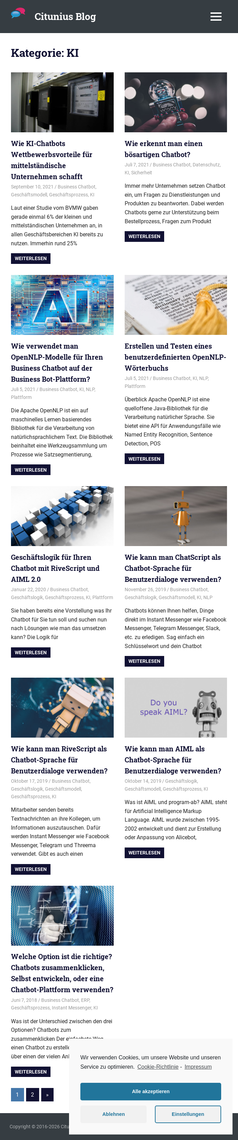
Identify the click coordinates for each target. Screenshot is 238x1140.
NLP (90, 389)
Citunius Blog (65, 16)
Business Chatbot (76, 186)
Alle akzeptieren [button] (151, 1091)
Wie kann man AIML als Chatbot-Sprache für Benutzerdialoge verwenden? (173, 759)
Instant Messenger (71, 1007)
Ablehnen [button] (113, 1114)
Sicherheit (141, 172)
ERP (85, 1000)
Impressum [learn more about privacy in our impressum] (198, 1067)
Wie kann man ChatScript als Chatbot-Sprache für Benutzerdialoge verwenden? (173, 568)
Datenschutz (206, 164)
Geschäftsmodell (29, 194)
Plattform (21, 397)
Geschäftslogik (27, 597)
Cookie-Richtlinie (158, 1067)
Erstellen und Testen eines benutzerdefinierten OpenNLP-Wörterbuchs (175, 356)
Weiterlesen (31, 258)
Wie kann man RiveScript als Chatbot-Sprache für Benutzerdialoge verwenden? (59, 759)
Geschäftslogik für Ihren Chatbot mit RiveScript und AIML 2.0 (55, 568)
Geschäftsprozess (68, 194)
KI (92, 194)
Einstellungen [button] (188, 1114)
